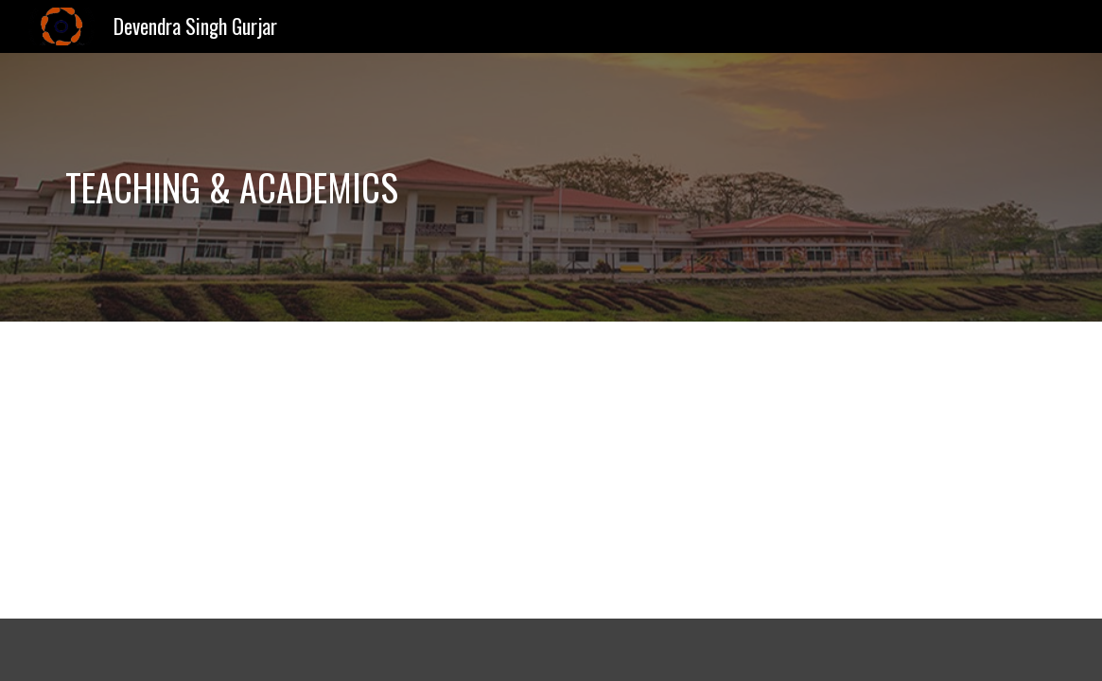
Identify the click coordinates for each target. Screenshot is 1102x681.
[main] (382, 187)
